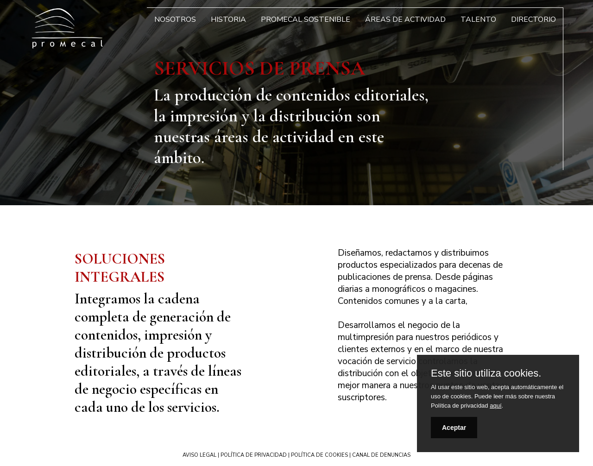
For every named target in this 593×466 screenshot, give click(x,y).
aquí (495, 405)
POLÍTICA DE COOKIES (319, 455)
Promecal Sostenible (305, 19)
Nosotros (175, 19)
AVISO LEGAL (199, 455)
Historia (228, 19)
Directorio (533, 19)
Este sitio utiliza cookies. (486, 373)
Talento (478, 19)
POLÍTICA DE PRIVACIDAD (254, 455)
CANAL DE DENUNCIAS (381, 455)
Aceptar (454, 427)
